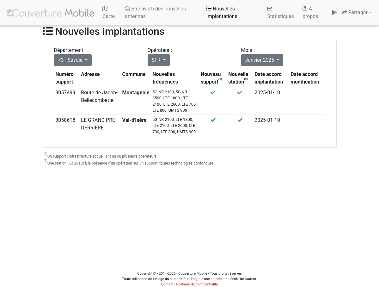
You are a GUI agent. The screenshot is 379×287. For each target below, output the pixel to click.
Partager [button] (355, 12)
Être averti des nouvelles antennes (155, 12)
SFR (157, 60)
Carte (108, 12)
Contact (167, 284)
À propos (310, 12)
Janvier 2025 (260, 60)
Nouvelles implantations (221, 12)
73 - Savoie (71, 60)
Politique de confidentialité (197, 284)
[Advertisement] (190, 216)
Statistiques (280, 12)
